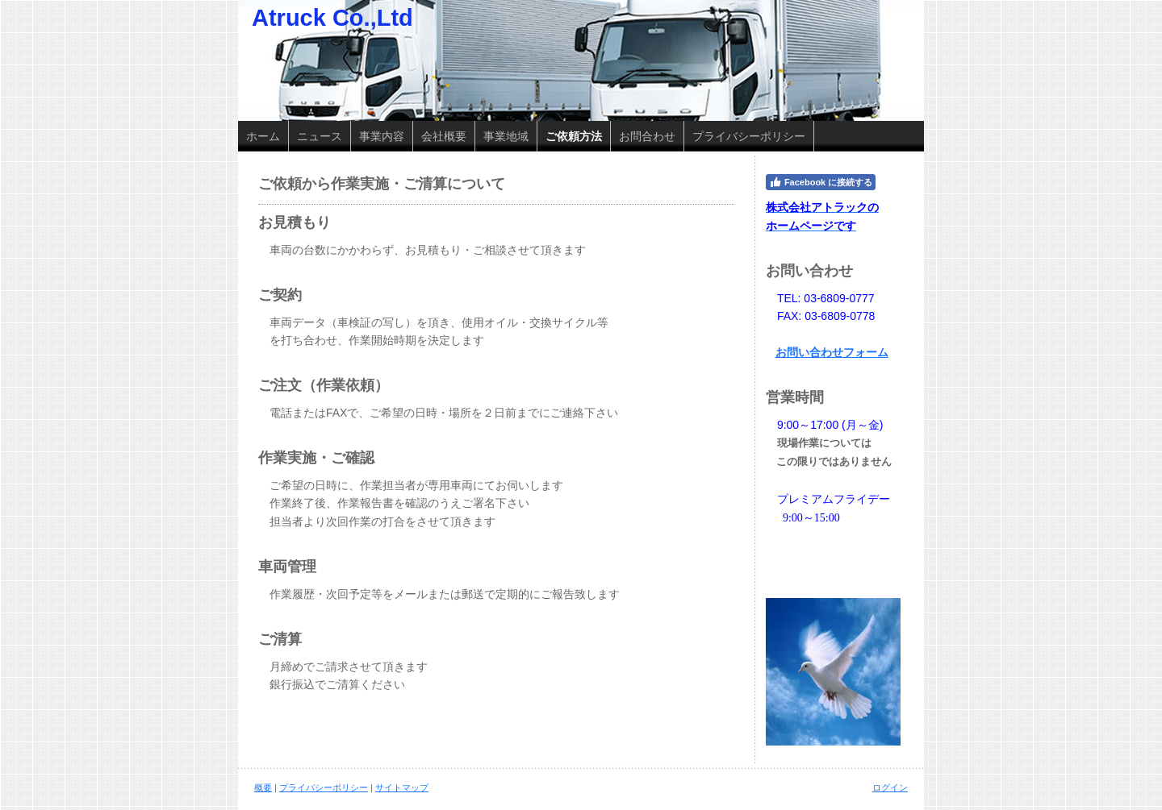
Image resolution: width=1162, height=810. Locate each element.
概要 (263, 787)
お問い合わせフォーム (831, 352)
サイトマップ (401, 787)
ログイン (890, 787)
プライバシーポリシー (323, 787)
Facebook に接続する (820, 182)
